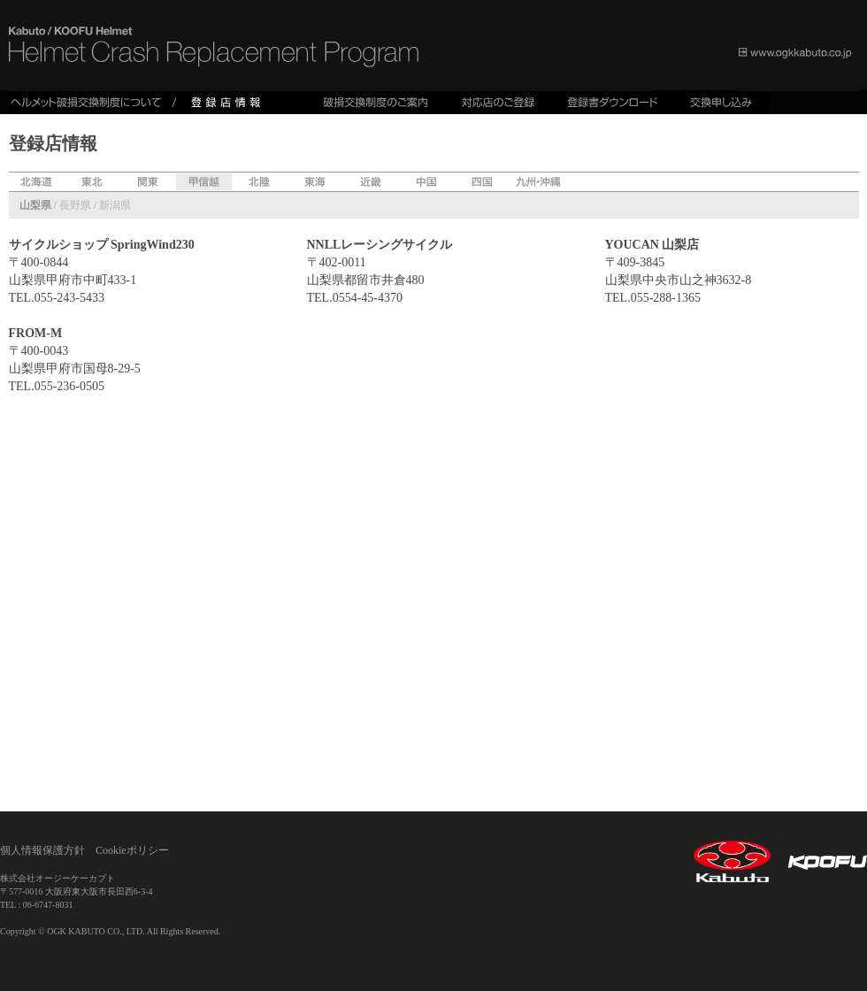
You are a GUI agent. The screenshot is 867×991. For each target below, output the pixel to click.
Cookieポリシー (132, 850)
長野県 (75, 205)
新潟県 (115, 205)
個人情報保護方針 (42, 850)
